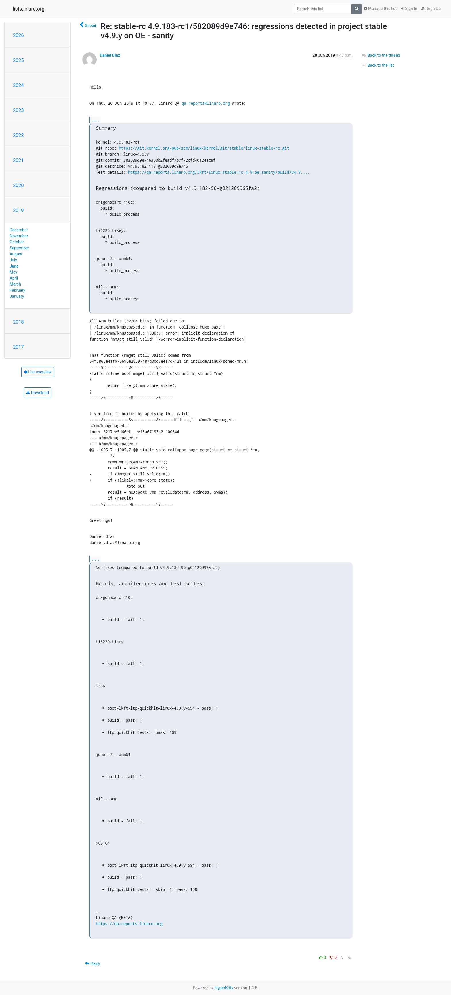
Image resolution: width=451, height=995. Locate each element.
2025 (18, 60)
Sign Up (431, 8)
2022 (18, 135)
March (15, 284)
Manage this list (380, 8)
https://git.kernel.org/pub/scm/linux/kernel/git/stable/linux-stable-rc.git (204, 148)
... (95, 120)
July (13, 260)
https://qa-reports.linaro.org (129, 923)
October (17, 242)
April (14, 278)
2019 (18, 210)
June (14, 266)
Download (37, 392)
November (19, 236)
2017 (18, 347)
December (19, 230)
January (17, 296)
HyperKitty (224, 988)
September (19, 248)
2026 (18, 35)
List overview (38, 372)
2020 (18, 185)
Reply (92, 963)
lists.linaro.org (29, 9)
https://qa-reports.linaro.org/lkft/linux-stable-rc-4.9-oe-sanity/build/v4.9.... (219, 172)
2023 (18, 110)
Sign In (409, 8)
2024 (18, 85)
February (17, 290)
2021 (18, 160)
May (13, 272)
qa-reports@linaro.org (205, 103)
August (16, 254)
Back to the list (377, 65)
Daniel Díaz (110, 55)
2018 (18, 322)
